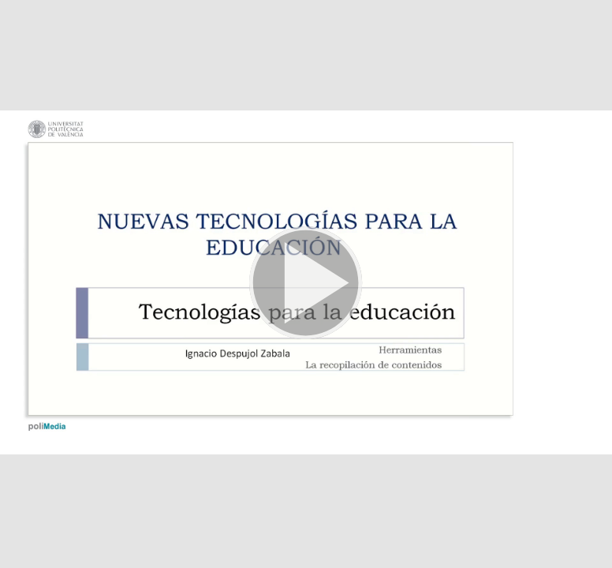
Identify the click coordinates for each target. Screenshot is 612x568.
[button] (306, 284)
